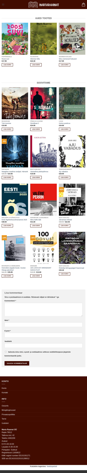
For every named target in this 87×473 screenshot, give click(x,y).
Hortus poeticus (64, 123)
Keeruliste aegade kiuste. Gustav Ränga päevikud (14, 269)
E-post (8, 331)
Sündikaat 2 (34, 123)
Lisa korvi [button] (7, 64)
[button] (3, 4)
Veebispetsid (52, 466)
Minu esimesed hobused (68, 59)
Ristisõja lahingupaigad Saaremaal (71, 268)
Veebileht (8, 341)
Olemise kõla (35, 59)
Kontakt (5, 393)
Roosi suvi (5, 59)
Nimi (7, 320)
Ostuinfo (5, 406)
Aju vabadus (63, 171)
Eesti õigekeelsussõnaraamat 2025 (14, 220)
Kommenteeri (10, 301)
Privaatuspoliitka (8, 414)
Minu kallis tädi (35, 220)
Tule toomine (6, 123)
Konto (4, 388)
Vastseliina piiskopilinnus (39, 171)
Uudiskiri (5, 423)
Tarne (4, 419)
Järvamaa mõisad (65, 220)
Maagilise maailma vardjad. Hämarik (15, 171)
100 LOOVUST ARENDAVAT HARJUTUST (40, 269)
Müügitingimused (8, 410)
